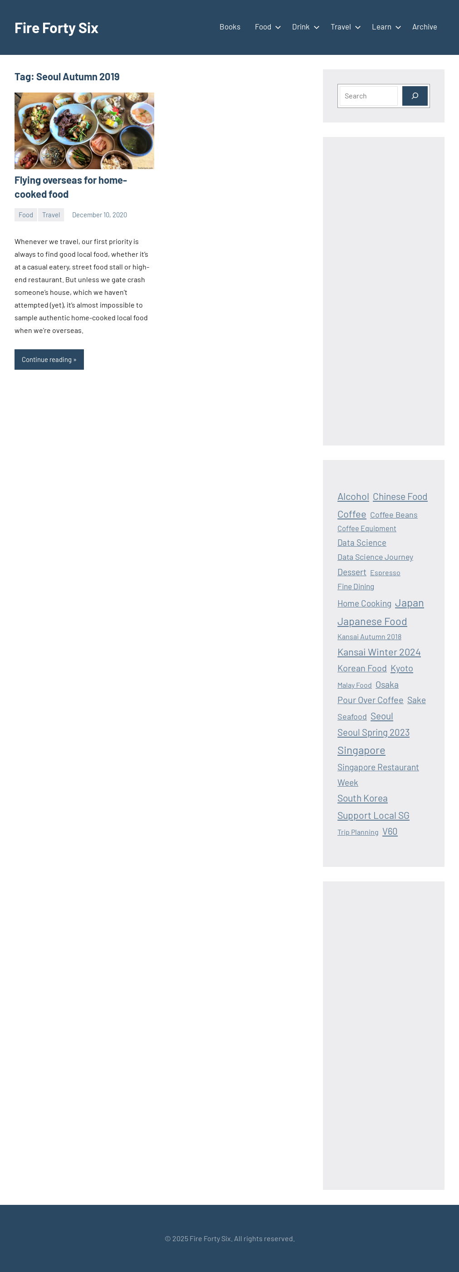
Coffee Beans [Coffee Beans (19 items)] (394, 514)
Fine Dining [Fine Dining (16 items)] (355, 586)
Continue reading (47, 359)
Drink (304, 26)
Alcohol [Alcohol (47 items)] (353, 496)
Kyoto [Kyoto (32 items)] (402, 667)
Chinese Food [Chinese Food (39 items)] (400, 496)
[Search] (415, 96)
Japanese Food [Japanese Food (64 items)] (372, 621)
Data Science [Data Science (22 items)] (361, 542)
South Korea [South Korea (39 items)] (362, 797)
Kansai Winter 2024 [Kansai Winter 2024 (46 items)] (379, 651)
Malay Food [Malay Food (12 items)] (354, 684)
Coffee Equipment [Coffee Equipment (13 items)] (366, 528)
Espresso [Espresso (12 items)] (385, 572)
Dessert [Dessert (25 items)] (351, 572)
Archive (424, 26)
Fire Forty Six (56, 27)
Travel (344, 26)
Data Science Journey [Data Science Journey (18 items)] (375, 557)
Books (230, 26)
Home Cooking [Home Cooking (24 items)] (364, 603)
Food (266, 26)
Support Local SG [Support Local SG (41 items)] (373, 815)
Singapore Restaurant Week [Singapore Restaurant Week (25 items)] (378, 774)
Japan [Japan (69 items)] (409, 602)
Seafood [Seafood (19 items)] (352, 716)
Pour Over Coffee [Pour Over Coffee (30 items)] (370, 699)
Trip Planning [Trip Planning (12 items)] (358, 831)
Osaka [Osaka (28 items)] (387, 684)
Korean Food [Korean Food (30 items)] (362, 667)
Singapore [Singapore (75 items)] (361, 749)
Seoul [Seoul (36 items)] (382, 715)
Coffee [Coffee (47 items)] (351, 513)
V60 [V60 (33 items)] (390, 831)
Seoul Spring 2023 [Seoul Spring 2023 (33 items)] (373, 732)
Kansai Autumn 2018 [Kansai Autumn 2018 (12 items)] (369, 636)
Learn (385, 26)
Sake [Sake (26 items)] (416, 700)
